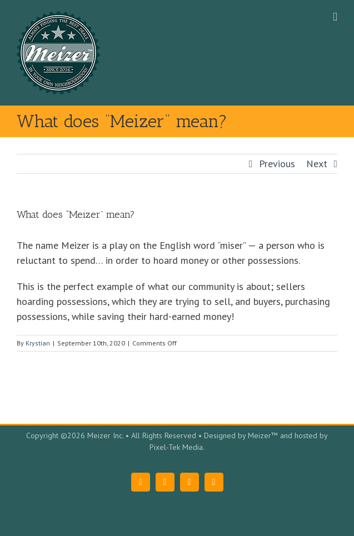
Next (316, 163)
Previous (277, 163)
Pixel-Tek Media (176, 447)
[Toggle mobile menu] (335, 17)
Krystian (38, 343)
